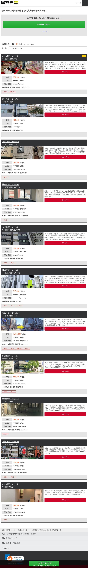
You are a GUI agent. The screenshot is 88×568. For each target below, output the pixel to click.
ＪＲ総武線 (5, 258)
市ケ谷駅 (12, 87)
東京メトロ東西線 (7, 173)
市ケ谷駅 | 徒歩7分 (10, 56)
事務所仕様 (19, 130)
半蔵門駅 (17, 430)
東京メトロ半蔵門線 (8, 215)
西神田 (22, 380)
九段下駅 (16, 173)
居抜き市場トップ (8, 530)
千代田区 (16, 80)
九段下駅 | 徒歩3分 (10, 142)
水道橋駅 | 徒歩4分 (10, 227)
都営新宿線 (5, 87)
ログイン (44, 31)
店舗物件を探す (23, 530)
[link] (14, 559)
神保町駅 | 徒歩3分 (10, 270)
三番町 (22, 123)
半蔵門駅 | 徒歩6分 (10, 399)
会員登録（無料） (44, 24)
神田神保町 (23, 209)
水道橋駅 (12, 258)
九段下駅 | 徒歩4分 (10, 313)
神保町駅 (17, 215)
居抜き (18, 87)
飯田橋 (22, 166)
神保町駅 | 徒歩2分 (10, 184)
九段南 (22, 80)
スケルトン (19, 301)
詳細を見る (65, 71)
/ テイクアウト (25, 87)
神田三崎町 (23, 252)
